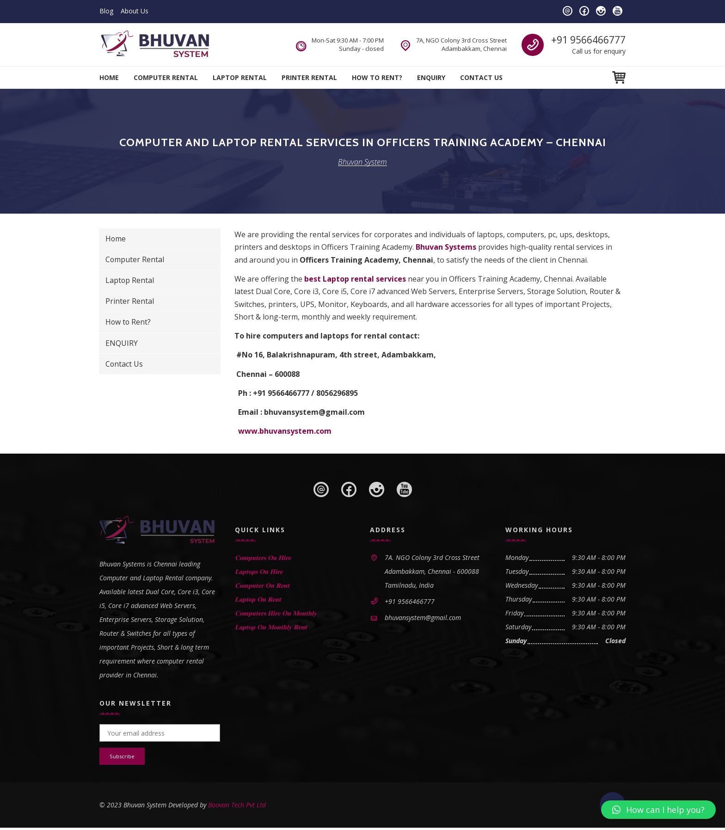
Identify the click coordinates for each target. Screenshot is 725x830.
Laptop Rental (240, 77)
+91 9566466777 (588, 39)
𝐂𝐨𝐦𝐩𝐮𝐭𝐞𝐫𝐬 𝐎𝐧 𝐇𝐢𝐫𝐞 (263, 557)
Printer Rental (309, 77)
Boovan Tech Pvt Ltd (237, 807)
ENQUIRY (431, 77)
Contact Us (481, 77)
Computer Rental (166, 77)
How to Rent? (377, 77)
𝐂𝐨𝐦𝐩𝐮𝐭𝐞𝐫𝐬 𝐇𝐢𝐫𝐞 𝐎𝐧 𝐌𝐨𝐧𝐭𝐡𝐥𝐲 (276, 613)
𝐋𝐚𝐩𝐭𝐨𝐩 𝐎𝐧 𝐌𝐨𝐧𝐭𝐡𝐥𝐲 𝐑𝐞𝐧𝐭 (271, 626)
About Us (134, 10)
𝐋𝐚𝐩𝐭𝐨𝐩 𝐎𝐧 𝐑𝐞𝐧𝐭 (258, 599)
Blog (106, 10)
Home (109, 77)
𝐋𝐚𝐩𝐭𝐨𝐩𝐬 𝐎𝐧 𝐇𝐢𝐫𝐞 (259, 571)
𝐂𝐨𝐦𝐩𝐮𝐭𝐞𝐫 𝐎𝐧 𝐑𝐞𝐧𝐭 (262, 585)
